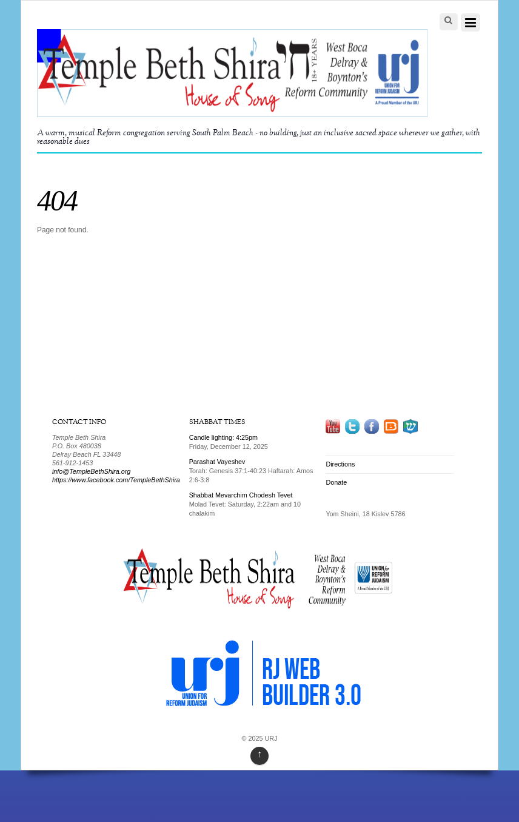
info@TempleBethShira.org (91, 471)
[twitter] (352, 426)
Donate (336, 482)
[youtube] (333, 426)
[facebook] (371, 426)
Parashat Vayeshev (217, 461)
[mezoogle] (410, 426)
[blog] (391, 426)
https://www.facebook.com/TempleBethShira (116, 479)
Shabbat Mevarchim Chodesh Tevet (241, 495)
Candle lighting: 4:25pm (223, 437)
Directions (340, 464)
